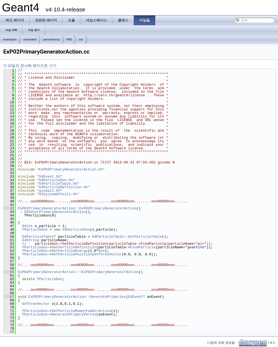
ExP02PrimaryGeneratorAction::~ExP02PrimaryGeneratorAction (78, 271)
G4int (27, 226)
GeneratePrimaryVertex (74, 314)
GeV (101, 250)
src (81, 39)
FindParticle (143, 247)
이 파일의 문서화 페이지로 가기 (29, 65)
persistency (51, 39)
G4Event (135, 296)
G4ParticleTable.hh (58, 183)
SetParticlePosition (72, 254)
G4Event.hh (49, 176)
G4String (30, 240)
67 (9, 296)
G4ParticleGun (76, 229)
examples (10, 39)
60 (9, 271)
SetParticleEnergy (70, 250)
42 (9, 208)
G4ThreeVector (108, 254)
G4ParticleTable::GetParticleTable (127, 236)
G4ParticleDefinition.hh (63, 187)
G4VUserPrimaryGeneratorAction (55, 211)
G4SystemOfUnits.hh (58, 194)
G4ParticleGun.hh (56, 180)
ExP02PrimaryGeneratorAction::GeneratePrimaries (77, 296)
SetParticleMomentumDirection (81, 310)
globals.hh (49, 190)
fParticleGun (35, 229)
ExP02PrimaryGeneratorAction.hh (71, 169)
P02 (69, 39)
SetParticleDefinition (74, 247)
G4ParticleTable (38, 236)
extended (29, 39)
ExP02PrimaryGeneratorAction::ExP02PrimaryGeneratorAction (77, 208)
